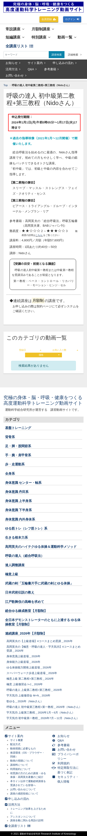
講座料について (19, 764)
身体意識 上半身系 (18, 501)
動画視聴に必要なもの (23, 748)
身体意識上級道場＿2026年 (23, 656)
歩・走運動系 (15, 464)
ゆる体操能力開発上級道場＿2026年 (29, 667)
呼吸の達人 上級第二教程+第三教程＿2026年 (34, 689)
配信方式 (15, 744)
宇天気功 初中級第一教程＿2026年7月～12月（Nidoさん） (42, 718)
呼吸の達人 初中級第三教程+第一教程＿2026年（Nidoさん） (44, 706)
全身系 (10, 473)
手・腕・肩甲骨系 (18, 455)
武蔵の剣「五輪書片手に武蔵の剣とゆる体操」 (39, 583)
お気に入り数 (65, 350)
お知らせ (13, 63)
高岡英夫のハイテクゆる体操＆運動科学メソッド (41, 546)
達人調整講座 (15, 565)
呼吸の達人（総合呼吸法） (24, 556)
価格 (49, 355)
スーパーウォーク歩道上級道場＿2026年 (31, 672)
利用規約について (20, 769)
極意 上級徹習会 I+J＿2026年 (24, 684)
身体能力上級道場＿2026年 (23, 661)
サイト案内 (36, 63)
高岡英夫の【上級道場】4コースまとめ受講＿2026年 (39, 641)
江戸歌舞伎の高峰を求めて (24, 602)
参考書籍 (51, 69)
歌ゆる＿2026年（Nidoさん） (24, 701)
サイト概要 (16, 740)
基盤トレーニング (18, 428)
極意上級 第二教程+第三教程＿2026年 (30, 678)
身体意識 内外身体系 (20, 519)
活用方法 (13, 69)
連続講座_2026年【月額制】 (26, 633)
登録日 (30, 350)
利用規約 (62, 763)
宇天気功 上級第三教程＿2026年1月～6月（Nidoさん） (40, 712)
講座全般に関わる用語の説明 (26, 820)
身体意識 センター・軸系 (23, 483)
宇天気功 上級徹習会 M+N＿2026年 (28, 695)
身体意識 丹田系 (17, 492)
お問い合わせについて (23, 789)
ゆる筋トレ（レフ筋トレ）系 (26, 528)
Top (5, 85)
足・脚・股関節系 (18, 446)
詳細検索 (74, 54)
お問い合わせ (16, 75)
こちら (39, 235)
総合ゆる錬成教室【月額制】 (26, 611)
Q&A (32, 69)
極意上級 (11, 574)
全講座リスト (19, 46)
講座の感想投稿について (24, 793)
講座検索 (57, 54)
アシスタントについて (23, 816)
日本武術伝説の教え (19, 592)
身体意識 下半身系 (18, 510)
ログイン (72, 19)
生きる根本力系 (16, 537)
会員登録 (49, 19)
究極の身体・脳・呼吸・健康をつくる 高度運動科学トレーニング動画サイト (45, 400)
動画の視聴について (21, 760)
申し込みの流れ (65, 63)
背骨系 (10, 437)
